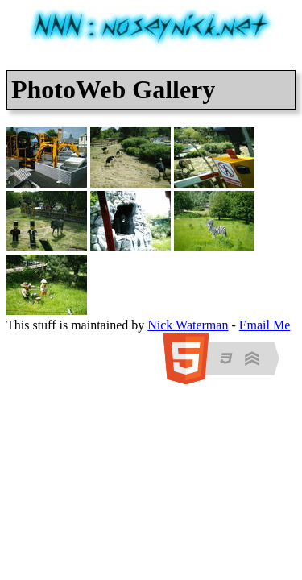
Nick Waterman (187, 325)
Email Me (265, 325)
